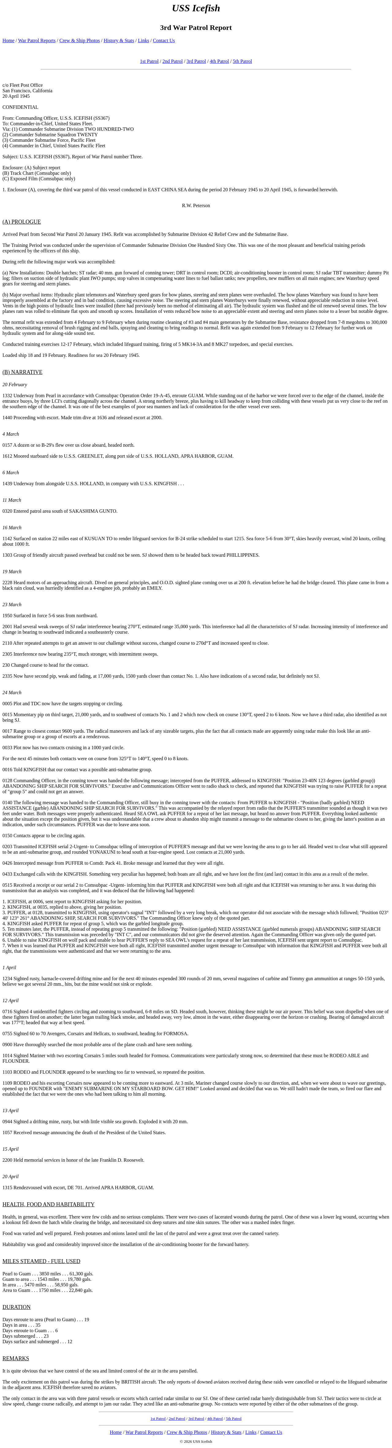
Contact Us (164, 40)
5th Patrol (242, 61)
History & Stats (119, 40)
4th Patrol (219, 61)
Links (143, 40)
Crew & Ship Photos (79, 40)
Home (8, 40)
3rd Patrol (196, 61)
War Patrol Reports (36, 40)
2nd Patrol (172, 61)
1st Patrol (149, 61)
